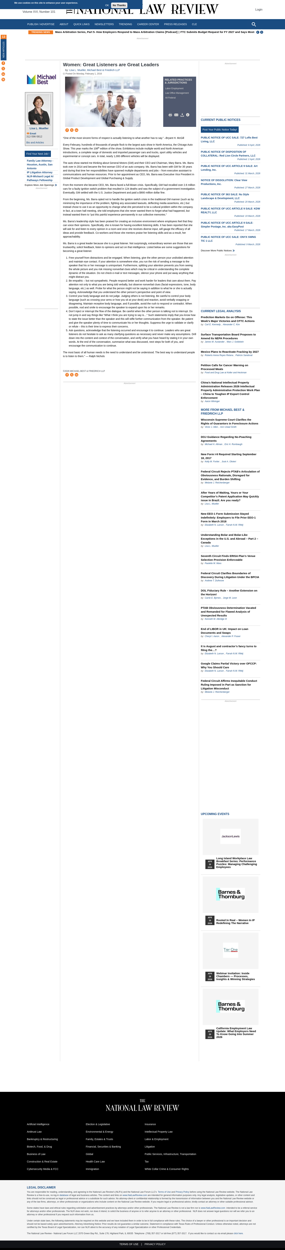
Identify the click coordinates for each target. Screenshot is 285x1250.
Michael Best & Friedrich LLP (103, 70)
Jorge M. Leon (230, 598)
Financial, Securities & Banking (103, 1146)
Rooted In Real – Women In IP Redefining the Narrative (235, 922)
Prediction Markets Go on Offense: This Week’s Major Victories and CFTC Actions (228, 319)
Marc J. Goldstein (235, 342)
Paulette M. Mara (213, 563)
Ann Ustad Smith (228, 427)
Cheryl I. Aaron (212, 636)
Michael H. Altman (213, 444)
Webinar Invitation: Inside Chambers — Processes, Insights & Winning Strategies (235, 976)
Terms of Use (164, 1192)
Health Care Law (95, 1161)
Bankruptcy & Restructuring (42, 1139)
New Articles (3, 49)
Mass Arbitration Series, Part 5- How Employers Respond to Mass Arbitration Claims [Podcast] (120, 31)
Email (33, 133)
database (63, 1195)
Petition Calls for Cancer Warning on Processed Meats (224, 367)
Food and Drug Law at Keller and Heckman (225, 372)
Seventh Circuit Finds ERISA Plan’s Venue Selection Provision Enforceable (228, 557)
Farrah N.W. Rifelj (234, 525)
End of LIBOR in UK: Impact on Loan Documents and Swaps (224, 630)
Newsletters (104, 24)
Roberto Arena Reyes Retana (219, 355)
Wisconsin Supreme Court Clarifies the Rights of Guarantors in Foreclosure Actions (229, 421)
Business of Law (36, 1154)
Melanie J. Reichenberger (217, 482)
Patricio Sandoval (243, 355)
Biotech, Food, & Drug (39, 1146)
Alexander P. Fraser (230, 636)
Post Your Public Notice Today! (219, 129)
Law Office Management (177, 93)
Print (171, 115)
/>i (188, 115)
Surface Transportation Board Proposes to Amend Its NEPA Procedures (228, 336)
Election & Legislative (98, 1124)
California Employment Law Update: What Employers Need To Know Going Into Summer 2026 (236, 1033)
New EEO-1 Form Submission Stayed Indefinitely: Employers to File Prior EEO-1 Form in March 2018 (228, 517)
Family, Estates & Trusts (99, 1139)
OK (107, 5)
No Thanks (119, 5)
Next (262, 32)
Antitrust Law (34, 1131)
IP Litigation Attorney (40, 172)
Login (258, 9)
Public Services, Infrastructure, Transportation (170, 1154)
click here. (238, 1233)
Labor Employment (174, 88)
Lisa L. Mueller (39, 128)
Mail (177, 115)
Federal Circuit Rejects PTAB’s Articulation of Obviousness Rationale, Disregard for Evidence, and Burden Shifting (230, 475)
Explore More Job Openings (39, 185)
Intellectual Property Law (158, 1131)
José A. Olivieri (229, 461)
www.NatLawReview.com (135, 1195)
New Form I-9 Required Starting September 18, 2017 (228, 456)
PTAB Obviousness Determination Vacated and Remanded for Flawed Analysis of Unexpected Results (228, 611)
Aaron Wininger (212, 401)
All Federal (170, 97)
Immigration (92, 1169)
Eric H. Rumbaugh (233, 444)
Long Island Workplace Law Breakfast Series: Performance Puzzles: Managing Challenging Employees (236, 863)
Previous (258, 32)
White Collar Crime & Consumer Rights (167, 1169)
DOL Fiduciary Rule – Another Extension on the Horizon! (229, 592)
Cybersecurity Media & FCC (43, 1169)
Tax (147, 1161)
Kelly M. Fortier (212, 461)
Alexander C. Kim (231, 324)
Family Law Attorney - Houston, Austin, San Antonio (40, 164)
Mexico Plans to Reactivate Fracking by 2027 (230, 351)
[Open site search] (253, 24)
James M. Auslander (214, 342)
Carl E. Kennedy (212, 324)
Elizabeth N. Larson (214, 525)
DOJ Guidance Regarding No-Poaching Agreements (226, 438)
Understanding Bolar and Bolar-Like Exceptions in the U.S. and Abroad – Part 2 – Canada (229, 538)
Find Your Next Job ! (37, 153)
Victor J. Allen (211, 427)
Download (183, 115)
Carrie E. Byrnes (213, 598)
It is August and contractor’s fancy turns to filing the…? (228, 648)
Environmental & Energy (99, 1131)
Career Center (148, 24)
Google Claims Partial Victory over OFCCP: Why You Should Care (229, 665)
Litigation (150, 1146)
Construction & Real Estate (42, 1161)
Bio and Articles (35, 142)
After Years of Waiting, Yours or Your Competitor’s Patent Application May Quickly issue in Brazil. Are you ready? (230, 496)
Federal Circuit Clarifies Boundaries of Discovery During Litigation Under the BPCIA (230, 575)
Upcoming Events (215, 814)
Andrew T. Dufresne (214, 580)
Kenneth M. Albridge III (216, 619)
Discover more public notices (216, 250)
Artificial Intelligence (38, 1124)
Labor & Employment (156, 1139)
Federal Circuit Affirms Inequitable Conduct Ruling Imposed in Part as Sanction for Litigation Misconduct (229, 684)
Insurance (150, 1124)
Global (89, 1154)
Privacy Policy (182, 1192)
